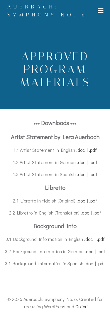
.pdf (93, 150)
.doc (80, 150)
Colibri (81, 306)
